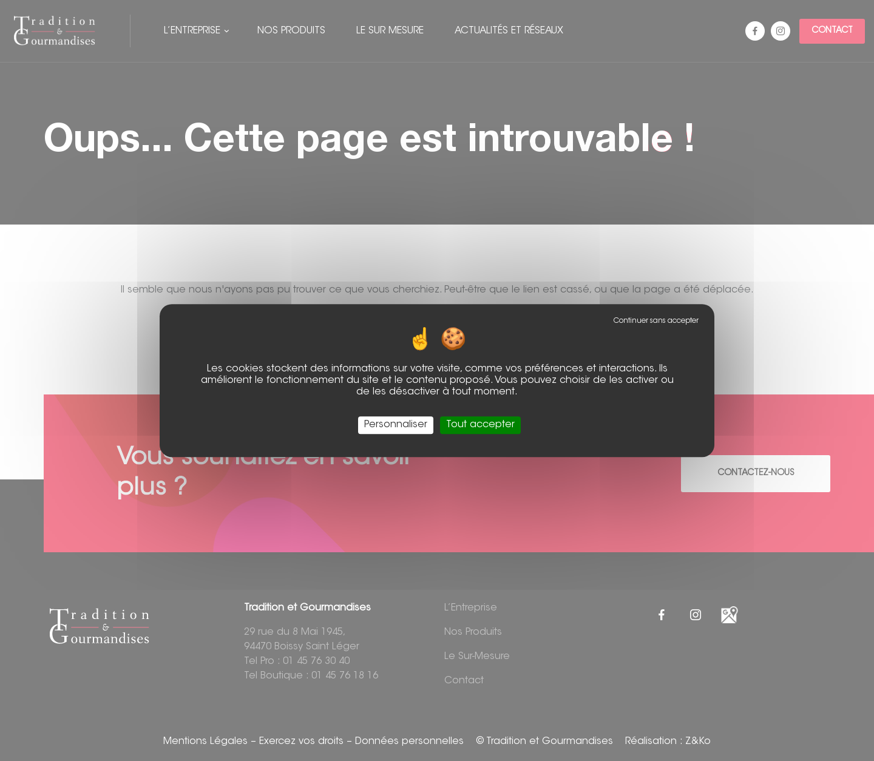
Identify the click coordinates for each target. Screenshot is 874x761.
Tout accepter (480, 425)
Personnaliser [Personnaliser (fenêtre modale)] (395, 425)
